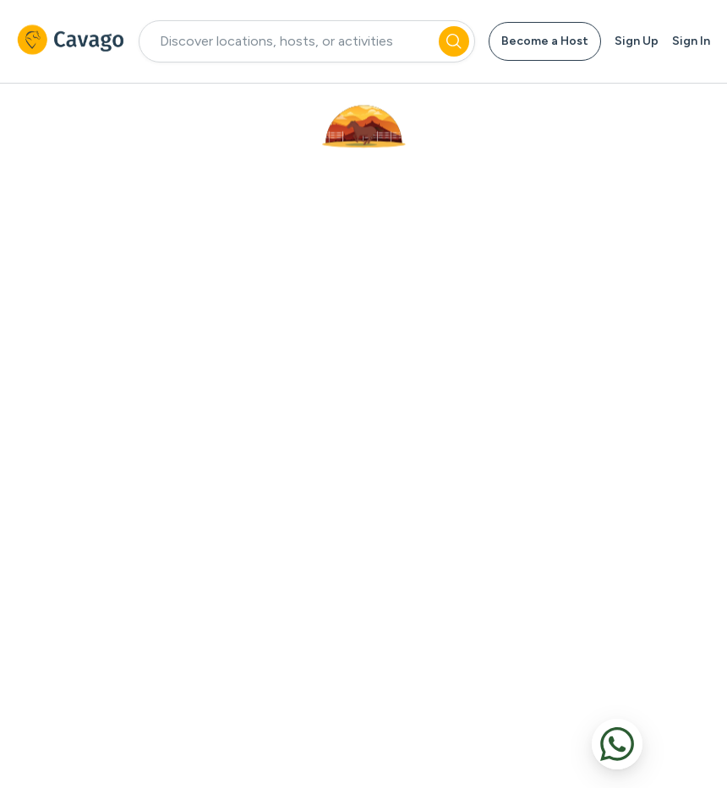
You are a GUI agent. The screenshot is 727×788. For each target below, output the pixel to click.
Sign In (691, 41)
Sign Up (637, 41)
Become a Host (544, 41)
